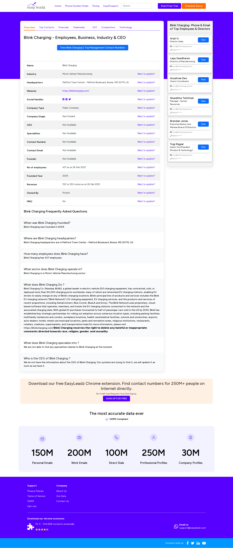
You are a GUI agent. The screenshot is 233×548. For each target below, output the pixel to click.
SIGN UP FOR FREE (116, 398)
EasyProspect (110, 5)
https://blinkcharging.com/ (75, 91)
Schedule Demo (194, 5)
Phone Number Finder (76, 5)
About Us (61, 491)
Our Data (61, 496)
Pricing (95, 5)
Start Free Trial (169, 5)
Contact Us (62, 501)
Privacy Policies (35, 491)
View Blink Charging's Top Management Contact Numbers (92, 47)
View (203, 40)
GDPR (30, 501)
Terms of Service (36, 496)
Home (58, 5)
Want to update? (146, 74)
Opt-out (32, 506)
